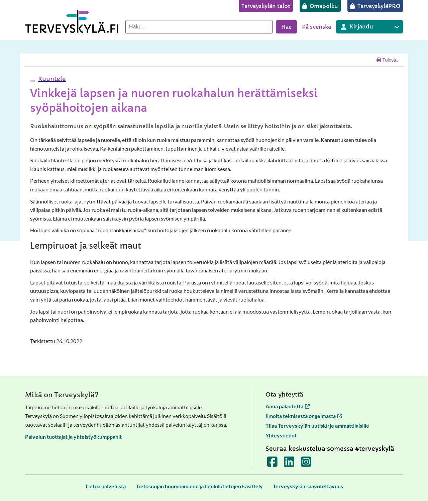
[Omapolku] (320, 6)
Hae (286, 26)
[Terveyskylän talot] (266, 6)
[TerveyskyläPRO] (375, 6)
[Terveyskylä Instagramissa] (306, 464)
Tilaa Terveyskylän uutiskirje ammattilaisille (317, 425)
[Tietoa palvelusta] (105, 486)
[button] (51, 79)
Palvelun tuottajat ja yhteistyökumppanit (73, 436)
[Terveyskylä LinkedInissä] (289, 464)
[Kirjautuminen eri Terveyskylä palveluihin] (369, 26)
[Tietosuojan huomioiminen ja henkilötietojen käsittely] (199, 486)
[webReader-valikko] (32, 81)
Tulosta (387, 60)
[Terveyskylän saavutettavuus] (308, 486)
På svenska (316, 26)
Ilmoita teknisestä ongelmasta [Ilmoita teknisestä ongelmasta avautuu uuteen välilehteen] (303, 416)
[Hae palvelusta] (199, 26)
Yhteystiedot (281, 435)
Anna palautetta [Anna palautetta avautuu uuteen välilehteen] (287, 406)
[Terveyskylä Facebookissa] (272, 464)
